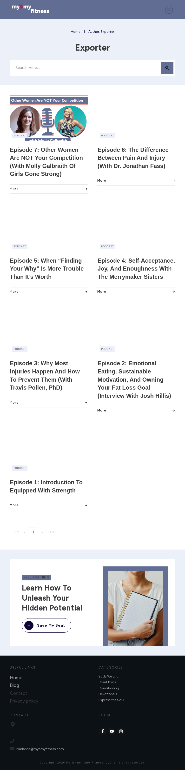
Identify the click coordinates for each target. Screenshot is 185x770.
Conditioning (109, 688)
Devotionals (108, 694)
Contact (18, 693)
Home (16, 677)
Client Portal (108, 682)
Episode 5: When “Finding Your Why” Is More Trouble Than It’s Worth (47, 268)
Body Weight (108, 676)
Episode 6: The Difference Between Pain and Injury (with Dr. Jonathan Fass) (133, 157)
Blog (14, 685)
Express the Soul (111, 700)
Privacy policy (24, 701)
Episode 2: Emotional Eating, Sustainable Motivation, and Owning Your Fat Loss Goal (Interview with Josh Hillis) (134, 379)
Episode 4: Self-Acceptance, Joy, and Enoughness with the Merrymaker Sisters (136, 268)
